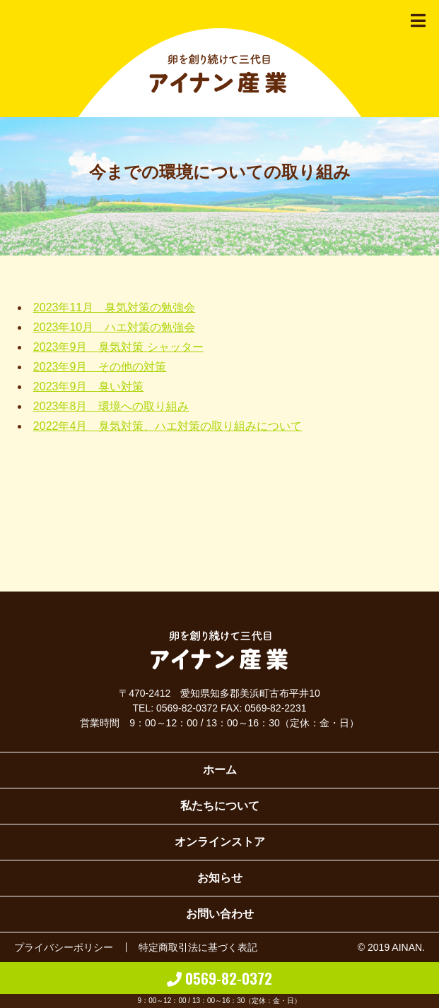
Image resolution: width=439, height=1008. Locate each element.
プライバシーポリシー (63, 947)
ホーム (220, 770)
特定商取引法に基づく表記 (198, 947)
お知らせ (219, 878)
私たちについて (219, 806)
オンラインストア (220, 842)
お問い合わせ (220, 914)
